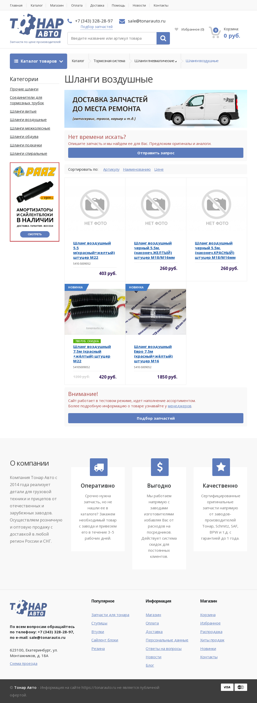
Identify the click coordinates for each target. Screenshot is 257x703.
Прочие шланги (24, 88)
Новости (145, 5)
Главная (16, 5)
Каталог (38, 5)
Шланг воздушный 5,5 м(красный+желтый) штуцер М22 (94, 250)
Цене (160, 169)
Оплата (80, 5)
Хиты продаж (212, 640)
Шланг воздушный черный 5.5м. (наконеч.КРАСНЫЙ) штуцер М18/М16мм (215, 250)
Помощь (124, 5)
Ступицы (99, 623)
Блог (150, 665)
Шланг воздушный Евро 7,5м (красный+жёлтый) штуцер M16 (153, 354)
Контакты (168, 5)
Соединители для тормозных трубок (27, 100)
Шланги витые (23, 111)
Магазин (59, 5)
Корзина (208, 614)
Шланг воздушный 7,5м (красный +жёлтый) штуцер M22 (92, 354)
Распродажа (211, 631)
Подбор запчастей (97, 26)
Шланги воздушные (202, 61)
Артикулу (111, 169)
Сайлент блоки (104, 640)
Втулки (97, 631)
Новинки (208, 648)
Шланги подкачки (26, 144)
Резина (98, 648)
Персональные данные (167, 640)
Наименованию (137, 169)
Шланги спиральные (28, 153)
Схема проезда (23, 663)
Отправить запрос (155, 153)
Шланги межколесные (30, 128)
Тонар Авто (25, 687)
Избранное (189, 29)
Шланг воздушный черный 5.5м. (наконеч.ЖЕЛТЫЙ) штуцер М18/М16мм (154, 250)
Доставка (101, 5)
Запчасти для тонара (110, 614)
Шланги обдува (24, 136)
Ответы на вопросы (164, 648)
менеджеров (179, 406)
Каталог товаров (36, 61)
